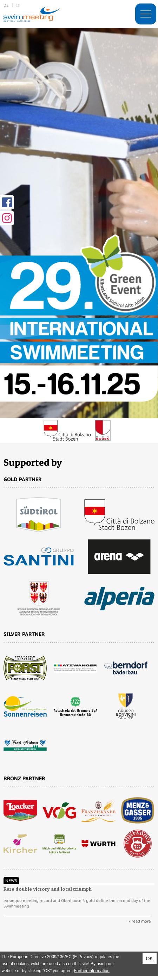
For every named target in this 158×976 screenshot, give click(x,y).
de (6, 5)
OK (149, 958)
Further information (91, 970)
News (11, 880)
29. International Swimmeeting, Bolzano (32, 13)
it (18, 5)
